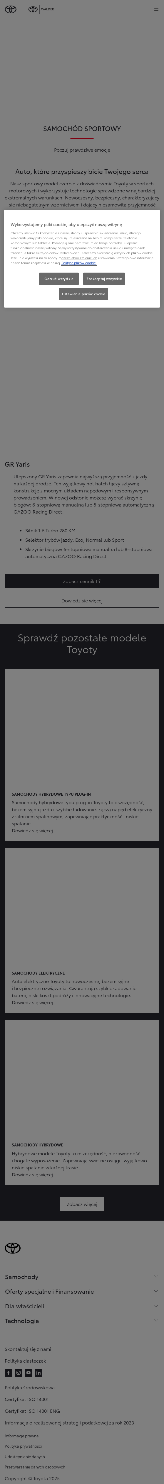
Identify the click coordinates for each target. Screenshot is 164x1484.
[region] (82, 259)
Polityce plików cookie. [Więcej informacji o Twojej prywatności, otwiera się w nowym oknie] (78, 262)
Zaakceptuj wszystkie (104, 278)
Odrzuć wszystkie (58, 278)
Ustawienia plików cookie (83, 294)
